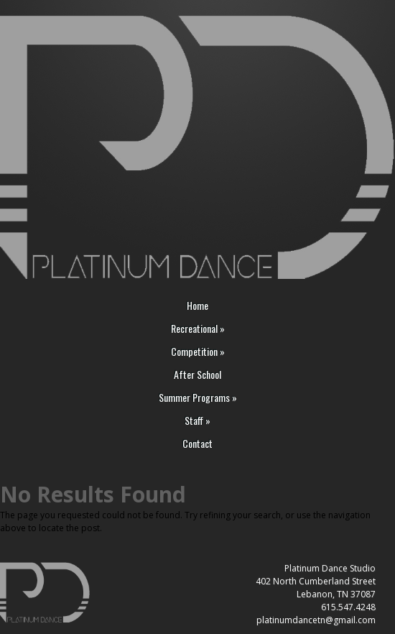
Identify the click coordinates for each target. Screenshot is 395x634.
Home (197, 306)
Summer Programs (198, 398)
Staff (197, 421)
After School (197, 375)
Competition (198, 352)
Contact (197, 444)
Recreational (198, 329)
